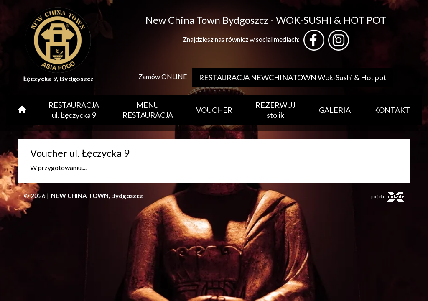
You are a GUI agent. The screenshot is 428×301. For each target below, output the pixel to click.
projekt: (387, 197)
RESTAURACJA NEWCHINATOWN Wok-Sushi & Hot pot (292, 77)
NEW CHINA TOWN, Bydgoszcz (97, 195)
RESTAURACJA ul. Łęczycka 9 (73, 110)
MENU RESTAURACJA (147, 110)
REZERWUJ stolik (275, 110)
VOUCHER (214, 110)
